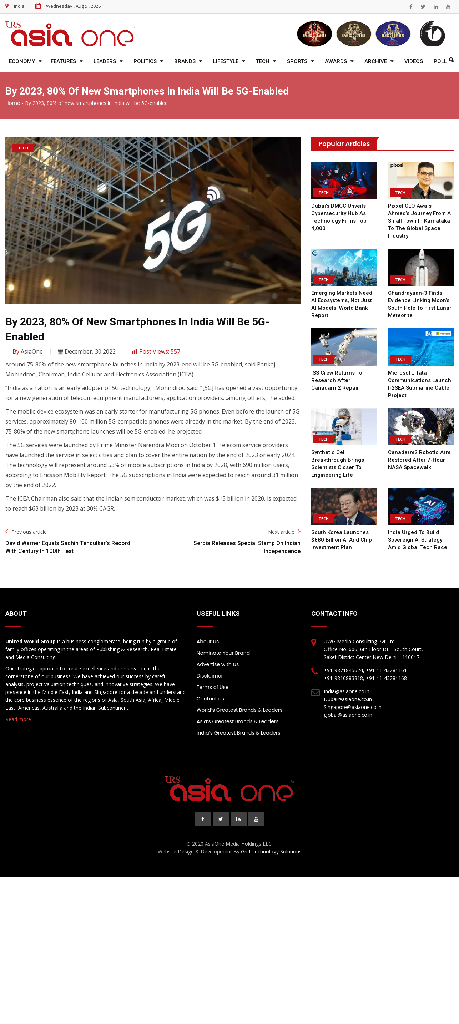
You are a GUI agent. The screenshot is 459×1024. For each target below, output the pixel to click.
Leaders (105, 61)
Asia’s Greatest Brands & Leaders (238, 721)
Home (12, 103)
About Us (208, 641)
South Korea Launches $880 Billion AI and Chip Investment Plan (341, 540)
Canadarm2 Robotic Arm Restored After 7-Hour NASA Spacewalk (419, 460)
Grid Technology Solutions (271, 851)
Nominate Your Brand (223, 653)
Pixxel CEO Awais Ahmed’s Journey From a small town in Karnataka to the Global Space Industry (419, 221)
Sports (297, 61)
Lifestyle (225, 61)
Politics (145, 61)
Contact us (210, 698)
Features (63, 61)
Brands (185, 61)
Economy (22, 61)
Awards (336, 61)
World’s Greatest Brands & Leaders (240, 710)
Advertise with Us (218, 664)
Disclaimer (210, 675)
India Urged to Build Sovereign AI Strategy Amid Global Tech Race (418, 540)
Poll (440, 61)
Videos (413, 61)
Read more (18, 719)
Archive (375, 61)
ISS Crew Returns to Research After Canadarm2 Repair (336, 380)
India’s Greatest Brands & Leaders (239, 732)
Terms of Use (213, 687)
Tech (262, 61)
